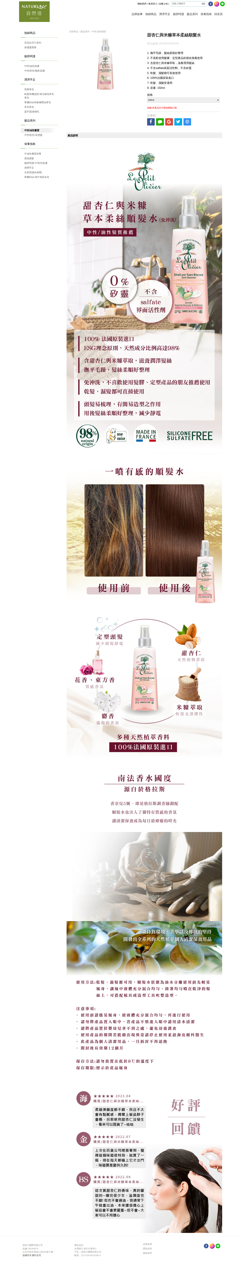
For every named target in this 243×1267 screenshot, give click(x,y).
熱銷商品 (150, 14)
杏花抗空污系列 (32, 42)
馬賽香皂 (29, 89)
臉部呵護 (178, 14)
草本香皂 (29, 107)
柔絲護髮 (29, 158)
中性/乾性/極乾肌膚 (34, 70)
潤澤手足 (164, 14)
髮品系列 (192, 14)
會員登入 (152, 3)
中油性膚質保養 (32, 153)
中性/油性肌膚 (31, 66)
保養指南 (206, 14)
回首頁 (218, 14)
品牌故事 (137, 14)
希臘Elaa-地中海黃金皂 (36, 177)
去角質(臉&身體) (33, 172)
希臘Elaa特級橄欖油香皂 (37, 102)
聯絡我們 (141, 3)
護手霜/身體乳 (31, 111)
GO (203, 3)
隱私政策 (147, 1248)
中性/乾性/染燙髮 (33, 135)
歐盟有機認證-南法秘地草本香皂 (39, 96)
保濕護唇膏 (30, 47)
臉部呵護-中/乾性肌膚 (36, 163)
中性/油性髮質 (31, 130)
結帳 (164, 3)
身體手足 (29, 167)
